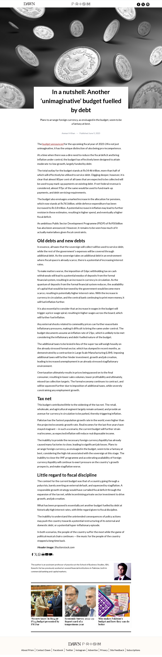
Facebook (58, 650)
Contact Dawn (43, 650)
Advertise (93, 650)
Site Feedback (117, 650)
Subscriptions (133, 650)
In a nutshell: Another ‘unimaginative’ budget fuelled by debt (81, 100)
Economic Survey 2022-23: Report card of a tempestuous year (79, 621)
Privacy (104, 650)
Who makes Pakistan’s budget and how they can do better (113, 621)
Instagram (81, 650)
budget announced (53, 144)
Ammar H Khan (68, 133)
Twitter (69, 650)
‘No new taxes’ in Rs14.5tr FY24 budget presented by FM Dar (45, 621)
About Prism (27, 650)
